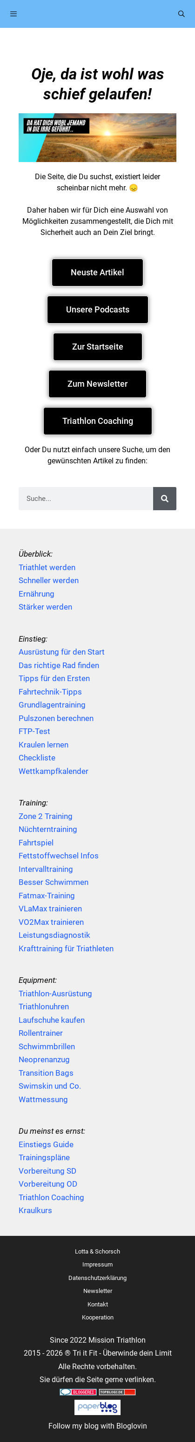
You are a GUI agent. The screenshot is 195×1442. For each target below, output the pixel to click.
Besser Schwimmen (53, 882)
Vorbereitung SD (47, 1171)
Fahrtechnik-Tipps (50, 691)
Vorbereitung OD (48, 1184)
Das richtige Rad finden (59, 665)
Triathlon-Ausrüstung (55, 993)
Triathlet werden (47, 567)
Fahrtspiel (36, 842)
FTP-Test (34, 731)
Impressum (97, 1264)
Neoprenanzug (44, 1059)
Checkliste (37, 757)
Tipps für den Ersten (54, 678)
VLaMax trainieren (50, 908)
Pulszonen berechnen (56, 718)
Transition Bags (46, 1073)
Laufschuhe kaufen (52, 1020)
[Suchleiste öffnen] (181, 14)
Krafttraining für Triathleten (66, 948)
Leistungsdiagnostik (54, 935)
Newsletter (97, 1290)
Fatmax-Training (47, 895)
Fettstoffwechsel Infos (59, 855)
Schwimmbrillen (47, 1046)
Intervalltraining (46, 869)
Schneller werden (49, 580)
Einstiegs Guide (46, 1144)
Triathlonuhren (44, 1006)
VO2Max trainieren (51, 922)
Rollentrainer (41, 1033)
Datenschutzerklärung (97, 1277)
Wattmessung (43, 1099)
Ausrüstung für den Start (62, 651)
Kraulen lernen (43, 744)
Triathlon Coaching (51, 1197)
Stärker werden (45, 606)
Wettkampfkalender (53, 771)
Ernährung (36, 593)
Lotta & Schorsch (97, 1251)
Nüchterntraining (48, 829)
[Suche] (164, 498)
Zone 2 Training (46, 816)
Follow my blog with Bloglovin (97, 1426)
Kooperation (98, 1317)
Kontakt (97, 1304)
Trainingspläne (44, 1157)
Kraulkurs (35, 1210)
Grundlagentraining (52, 704)
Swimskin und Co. (50, 1086)
